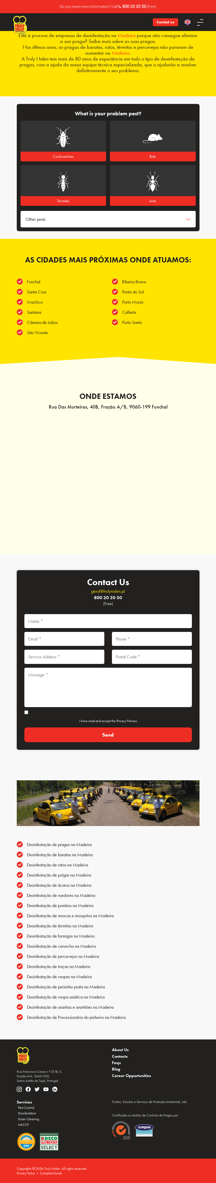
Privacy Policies (127, 721)
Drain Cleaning (28, 1119)
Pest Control (26, 1107)
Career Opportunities (131, 1075)
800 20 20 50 (108, 597)
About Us (120, 1049)
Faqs (116, 1062)
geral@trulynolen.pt (108, 591)
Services (24, 1102)
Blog (116, 1069)
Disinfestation (27, 1113)
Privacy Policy (26, 1173)
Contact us (165, 22)
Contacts (120, 1056)
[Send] (108, 734)
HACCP (23, 1124)
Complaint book (51, 1173)
